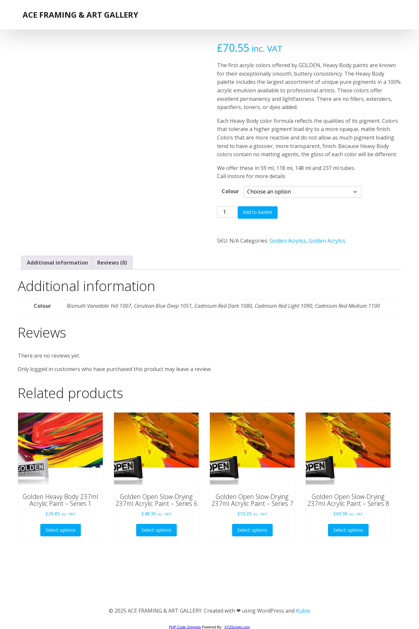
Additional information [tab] (57, 262)
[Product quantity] (226, 212)
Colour (230, 191)
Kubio (303, 610)
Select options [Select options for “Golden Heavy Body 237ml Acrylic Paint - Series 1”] (61, 530)
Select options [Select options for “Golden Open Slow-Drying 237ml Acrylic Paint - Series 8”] (348, 530)
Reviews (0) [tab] (112, 262)
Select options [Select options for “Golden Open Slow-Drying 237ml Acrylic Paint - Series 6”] (156, 530)
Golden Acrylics (287, 240)
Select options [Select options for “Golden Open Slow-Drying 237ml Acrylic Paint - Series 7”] (252, 530)
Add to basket (257, 212)
